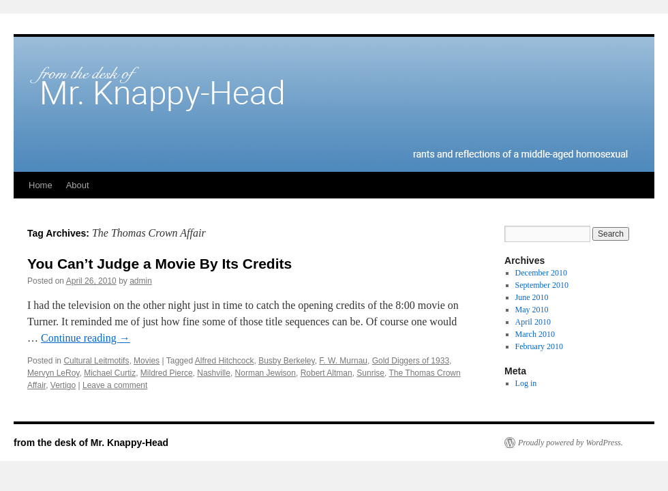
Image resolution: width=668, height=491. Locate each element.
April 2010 (533, 322)
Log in (526, 383)
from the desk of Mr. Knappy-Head (91, 442)
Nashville (213, 373)
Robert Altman (326, 373)
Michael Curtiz (110, 373)
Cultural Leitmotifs (96, 361)
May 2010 (532, 309)
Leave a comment (114, 385)
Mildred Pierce (166, 373)
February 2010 (539, 346)
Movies (147, 361)
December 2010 (541, 273)
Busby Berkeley (286, 361)
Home (40, 185)
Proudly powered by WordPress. (570, 442)
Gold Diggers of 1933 (410, 361)
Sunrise (370, 373)
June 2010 (532, 297)
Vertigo (63, 385)
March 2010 (535, 334)
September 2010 (541, 285)
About (77, 185)
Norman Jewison (265, 373)
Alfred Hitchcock (224, 361)
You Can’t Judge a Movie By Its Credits (159, 263)
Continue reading (85, 338)
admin (141, 281)
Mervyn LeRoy (53, 373)
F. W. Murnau (343, 361)
